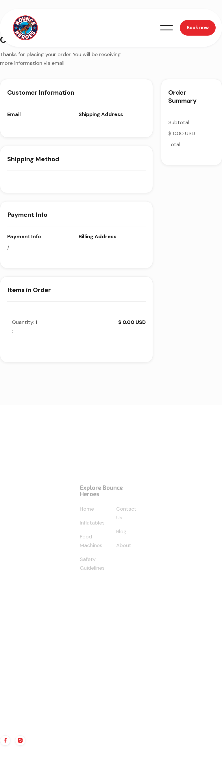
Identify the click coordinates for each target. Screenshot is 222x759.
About (123, 547)
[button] (166, 28)
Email (14, 114)
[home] (25, 27)
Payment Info (24, 236)
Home (87, 511)
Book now (198, 28)
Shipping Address (101, 114)
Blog (121, 534)
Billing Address (97, 236)
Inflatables (92, 525)
